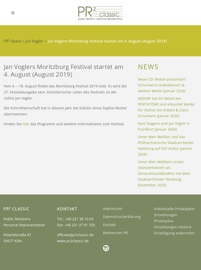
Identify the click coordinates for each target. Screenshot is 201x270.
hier (25, 123)
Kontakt (109, 224)
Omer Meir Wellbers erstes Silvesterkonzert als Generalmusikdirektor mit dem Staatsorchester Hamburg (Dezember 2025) (164, 173)
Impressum (112, 208)
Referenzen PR (115, 232)
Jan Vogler (34, 40)
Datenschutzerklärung (122, 216)
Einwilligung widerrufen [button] (174, 233)
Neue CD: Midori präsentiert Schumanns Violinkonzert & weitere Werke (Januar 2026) (162, 85)
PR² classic (13, 40)
